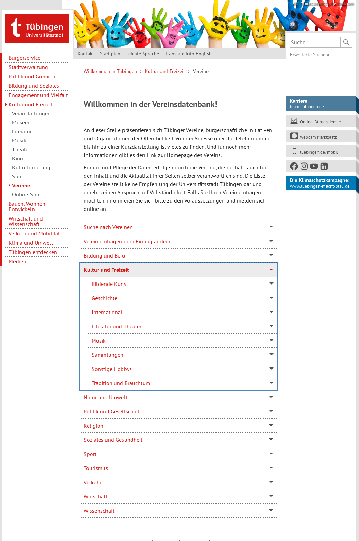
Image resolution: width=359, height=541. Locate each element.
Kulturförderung (31, 167)
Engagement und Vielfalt (38, 95)
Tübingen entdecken (33, 252)
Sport (18, 176)
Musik (19, 140)
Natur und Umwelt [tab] (105, 397)
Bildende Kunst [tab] (110, 283)
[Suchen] (346, 42)
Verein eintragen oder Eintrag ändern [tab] (127, 241)
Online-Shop (27, 194)
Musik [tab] (99, 340)
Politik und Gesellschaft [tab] (112, 411)
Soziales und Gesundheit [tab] (113, 439)
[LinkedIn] (324, 167)
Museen (21, 122)
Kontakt (85, 53)
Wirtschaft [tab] (95, 496)
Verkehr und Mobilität (34, 233)
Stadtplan (110, 53)
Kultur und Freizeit (31, 104)
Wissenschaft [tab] (99, 510)
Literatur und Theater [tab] (116, 326)
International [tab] (107, 312)
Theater (21, 149)
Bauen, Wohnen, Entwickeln (27, 206)
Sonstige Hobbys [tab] (112, 368)
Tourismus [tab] (96, 468)
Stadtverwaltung (28, 67)
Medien (17, 261)
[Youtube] (314, 167)
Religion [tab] (93, 425)
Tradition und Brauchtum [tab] (121, 383)
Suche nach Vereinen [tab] (108, 227)
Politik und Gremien (32, 76)
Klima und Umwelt (31, 242)
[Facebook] (294, 167)
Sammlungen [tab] (107, 354)
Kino (17, 158)
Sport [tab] (90, 453)
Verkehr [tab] (92, 482)
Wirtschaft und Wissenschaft (26, 221)
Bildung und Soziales (34, 85)
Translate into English (188, 53)
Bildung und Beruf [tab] (105, 255)
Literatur (22, 131)
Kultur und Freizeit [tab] (106, 269)
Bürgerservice (24, 57)
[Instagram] (304, 167)
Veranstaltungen (31, 113)
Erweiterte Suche (309, 55)
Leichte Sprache (142, 53)
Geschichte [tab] (104, 298)
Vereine (21, 185)
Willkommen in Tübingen (111, 71)
